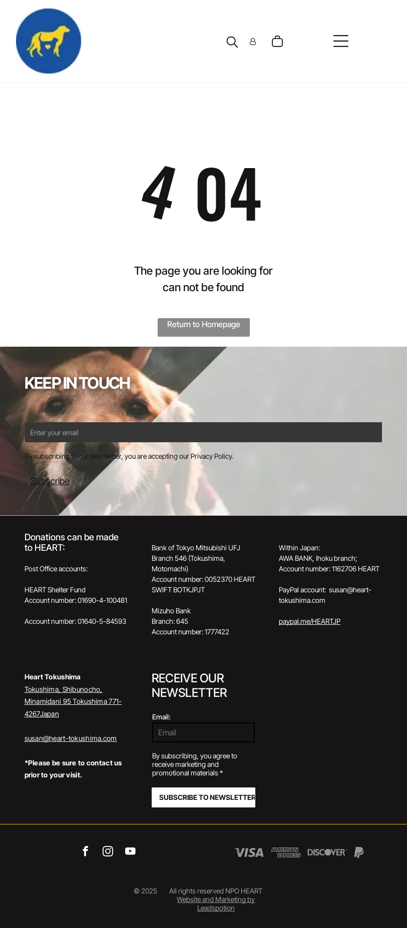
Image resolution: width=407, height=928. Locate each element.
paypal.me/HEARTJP (309, 621)
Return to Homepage (203, 324)
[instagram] (108, 852)
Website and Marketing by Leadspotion (216, 903)
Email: (161, 716)
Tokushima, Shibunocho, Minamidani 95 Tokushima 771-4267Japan (73, 701)
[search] (232, 43)
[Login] (253, 41)
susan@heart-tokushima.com (71, 738)
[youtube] (130, 852)
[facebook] (85, 852)
